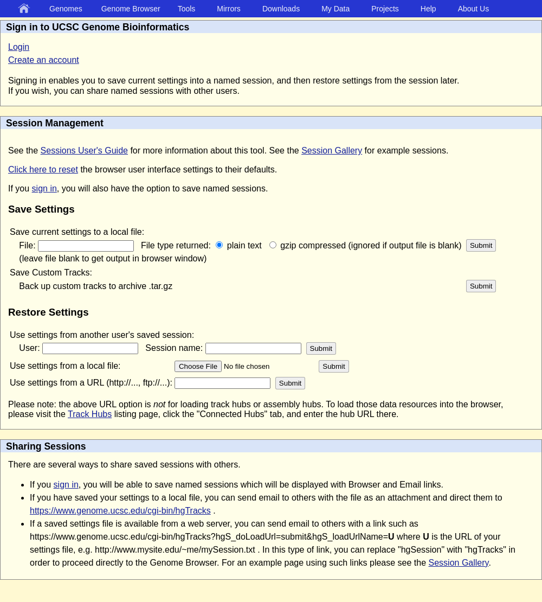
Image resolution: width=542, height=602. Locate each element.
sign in (44, 188)
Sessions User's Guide (84, 150)
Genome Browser (130, 8)
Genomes (65, 8)
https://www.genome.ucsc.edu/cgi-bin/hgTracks (120, 510)
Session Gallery (331, 150)
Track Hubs (90, 414)
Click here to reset (43, 169)
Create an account (43, 60)
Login (18, 47)
